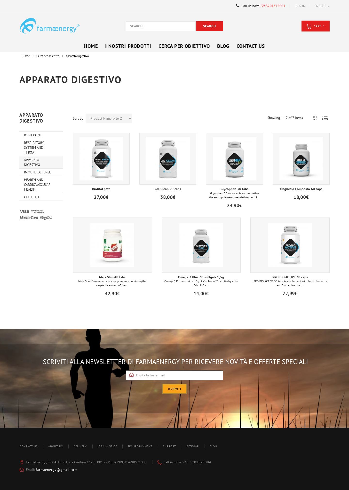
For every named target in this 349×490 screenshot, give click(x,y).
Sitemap (193, 446)
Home (26, 56)
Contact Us (251, 46)
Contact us (29, 446)
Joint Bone (33, 135)
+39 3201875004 (272, 6)
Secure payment (139, 446)
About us (55, 446)
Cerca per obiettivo (47, 56)
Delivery (80, 446)
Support (169, 446)
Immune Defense (37, 172)
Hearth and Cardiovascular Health (37, 185)
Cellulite (32, 197)
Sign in (300, 6)
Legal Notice (107, 446)
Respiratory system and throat (34, 147)
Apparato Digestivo (32, 162)
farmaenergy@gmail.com (56, 469)
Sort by (78, 118)
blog (213, 446)
